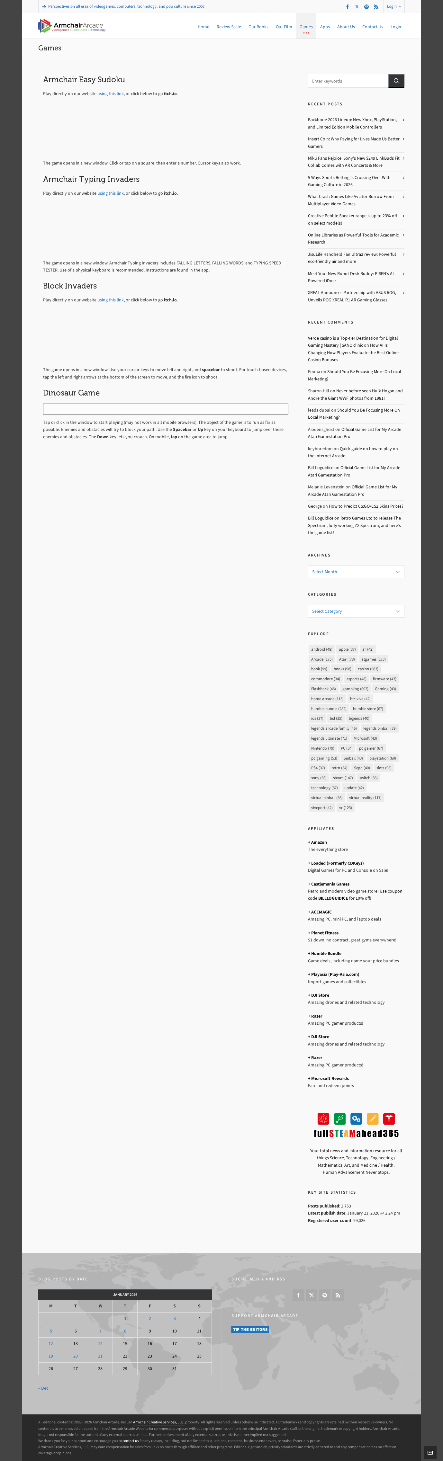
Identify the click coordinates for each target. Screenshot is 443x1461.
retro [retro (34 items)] (339, 768)
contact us (130, 1440)
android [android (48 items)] (321, 649)
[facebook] (348, 6)
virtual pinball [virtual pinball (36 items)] (327, 797)
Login (394, 6)
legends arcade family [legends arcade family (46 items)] (334, 728)
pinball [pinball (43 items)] (353, 758)
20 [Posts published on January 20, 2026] (75, 1356)
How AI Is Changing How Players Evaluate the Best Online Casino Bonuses (353, 352)
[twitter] (358, 6)
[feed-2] (377, 6)
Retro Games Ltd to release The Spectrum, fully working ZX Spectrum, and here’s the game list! (354, 525)
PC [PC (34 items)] (347, 748)
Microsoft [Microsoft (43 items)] (365, 738)
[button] (396, 81)
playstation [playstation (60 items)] (382, 758)
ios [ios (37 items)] (317, 718)
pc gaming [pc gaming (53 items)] (324, 758)
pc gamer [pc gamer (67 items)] (371, 748)
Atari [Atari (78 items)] (347, 659)
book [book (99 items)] (319, 669)
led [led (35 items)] (336, 718)
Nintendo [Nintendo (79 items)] (322, 748)
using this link (110, 94)
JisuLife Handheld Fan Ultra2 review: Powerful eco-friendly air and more (352, 257)
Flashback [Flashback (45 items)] (323, 688)
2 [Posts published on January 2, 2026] (150, 1318)
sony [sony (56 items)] (319, 777)
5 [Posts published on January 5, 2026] (51, 1331)
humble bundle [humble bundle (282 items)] (329, 708)
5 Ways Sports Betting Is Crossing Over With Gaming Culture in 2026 (349, 181)
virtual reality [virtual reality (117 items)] (365, 797)
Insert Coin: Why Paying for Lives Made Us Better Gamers (354, 142)
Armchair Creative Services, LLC (158, 1422)
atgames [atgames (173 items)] (373, 659)
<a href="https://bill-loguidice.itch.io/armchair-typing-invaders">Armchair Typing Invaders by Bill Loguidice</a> (132, 230)
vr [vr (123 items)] (345, 807)
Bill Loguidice (320, 468)
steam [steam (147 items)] (343, 777)
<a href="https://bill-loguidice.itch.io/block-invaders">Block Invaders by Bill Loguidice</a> (132, 337)
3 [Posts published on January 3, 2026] (175, 1318)
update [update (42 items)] (354, 787)
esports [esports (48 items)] (356, 679)
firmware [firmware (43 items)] (384, 679)
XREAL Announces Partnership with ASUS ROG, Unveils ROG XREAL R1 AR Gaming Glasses (352, 296)
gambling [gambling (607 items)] (355, 688)
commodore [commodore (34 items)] (325, 679)
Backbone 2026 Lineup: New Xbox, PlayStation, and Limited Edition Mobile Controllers (352, 123)
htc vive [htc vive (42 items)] (360, 698)
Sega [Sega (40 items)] (362, 768)
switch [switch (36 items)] (368, 777)
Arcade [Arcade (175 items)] (322, 659)
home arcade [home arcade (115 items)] (327, 698)
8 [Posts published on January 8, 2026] (125, 1331)
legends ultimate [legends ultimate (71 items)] (329, 738)
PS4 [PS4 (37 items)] (318, 768)
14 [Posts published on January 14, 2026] (100, 1344)
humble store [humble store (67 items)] (368, 708)
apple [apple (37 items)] (347, 649)
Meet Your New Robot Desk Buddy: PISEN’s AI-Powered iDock (351, 277)
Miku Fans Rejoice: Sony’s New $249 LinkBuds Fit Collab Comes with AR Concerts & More (354, 161)
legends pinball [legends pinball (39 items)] (380, 728)
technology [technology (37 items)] (324, 787)
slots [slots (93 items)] (384, 768)
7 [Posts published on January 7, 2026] (100, 1331)
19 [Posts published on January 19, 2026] (51, 1356)
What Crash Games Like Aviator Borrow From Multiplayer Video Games (351, 200)
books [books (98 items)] (342, 669)
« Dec (43, 1388)
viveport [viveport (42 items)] (322, 807)
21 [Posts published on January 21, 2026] (100, 1356)
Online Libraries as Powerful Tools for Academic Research (353, 238)
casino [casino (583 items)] (368, 669)
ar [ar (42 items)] (368, 649)
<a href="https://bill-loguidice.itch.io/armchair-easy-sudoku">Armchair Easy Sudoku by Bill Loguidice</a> (132, 130)
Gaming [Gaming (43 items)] (385, 688)
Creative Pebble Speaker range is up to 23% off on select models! (352, 219)
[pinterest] (367, 6)
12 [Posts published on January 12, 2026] (51, 1344)
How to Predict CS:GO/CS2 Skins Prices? (366, 506)
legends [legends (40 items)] (359, 718)
